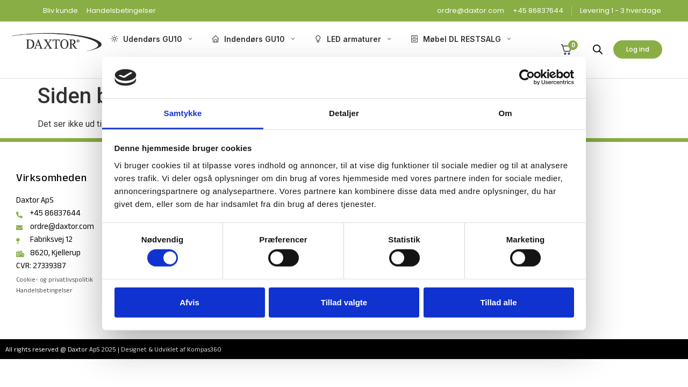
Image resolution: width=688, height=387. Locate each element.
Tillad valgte (344, 301)
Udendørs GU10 (152, 39)
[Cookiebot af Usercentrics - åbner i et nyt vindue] (527, 77)
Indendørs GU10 (254, 39)
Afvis (189, 301)
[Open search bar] (597, 49)
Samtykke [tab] (183, 113)
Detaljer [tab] (344, 113)
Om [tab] (505, 113)
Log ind (637, 49)
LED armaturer (353, 39)
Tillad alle (498, 301)
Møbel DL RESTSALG (461, 39)
